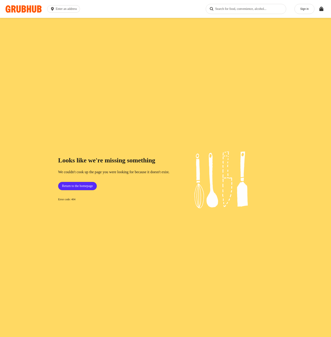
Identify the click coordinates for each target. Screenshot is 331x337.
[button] (64, 9)
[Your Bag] (321, 9)
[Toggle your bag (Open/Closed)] (321, 9)
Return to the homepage (77, 186)
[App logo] (24, 9)
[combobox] (246, 9)
